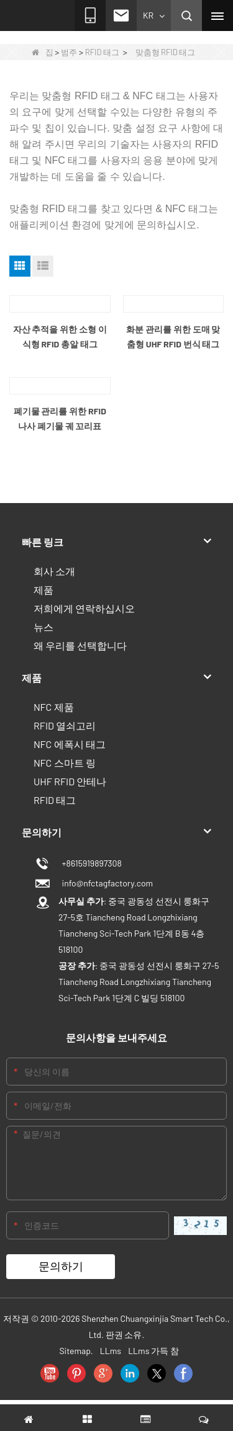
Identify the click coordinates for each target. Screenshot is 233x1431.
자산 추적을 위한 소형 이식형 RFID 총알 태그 (60, 336)
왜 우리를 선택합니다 (80, 645)
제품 (43, 589)
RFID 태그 (102, 52)
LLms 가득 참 (153, 1350)
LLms (110, 1350)
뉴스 (43, 627)
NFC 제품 (54, 707)
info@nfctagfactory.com (105, 883)
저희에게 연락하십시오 (84, 608)
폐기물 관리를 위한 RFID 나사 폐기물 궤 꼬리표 (60, 418)
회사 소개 (54, 571)
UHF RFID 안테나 (70, 781)
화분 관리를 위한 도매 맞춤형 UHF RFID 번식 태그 (173, 336)
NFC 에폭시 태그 (70, 744)
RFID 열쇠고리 (65, 725)
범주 (69, 52)
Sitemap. (76, 1350)
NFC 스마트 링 (65, 763)
